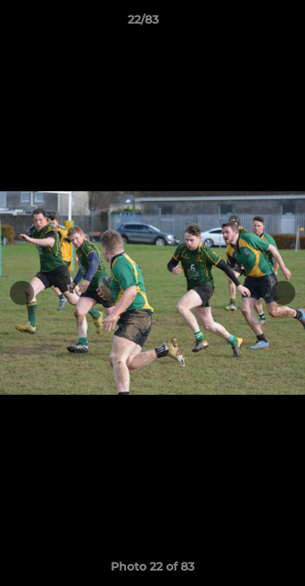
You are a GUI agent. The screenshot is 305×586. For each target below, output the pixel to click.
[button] (246, 23)
